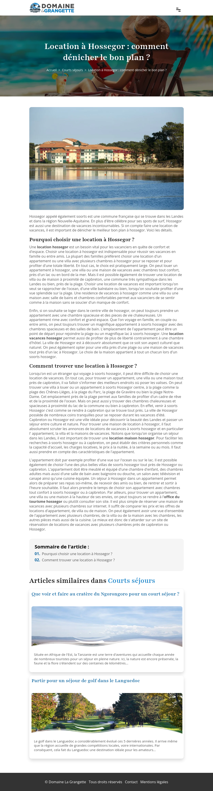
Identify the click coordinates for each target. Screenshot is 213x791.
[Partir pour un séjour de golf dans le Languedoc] (107, 715)
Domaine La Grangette (67, 781)
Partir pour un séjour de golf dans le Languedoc (86, 680)
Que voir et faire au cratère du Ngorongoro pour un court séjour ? (105, 594)
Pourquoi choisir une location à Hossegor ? (73, 553)
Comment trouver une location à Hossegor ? (75, 560)
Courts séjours (72, 70)
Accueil (51, 70)
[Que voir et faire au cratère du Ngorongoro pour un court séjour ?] (107, 628)
